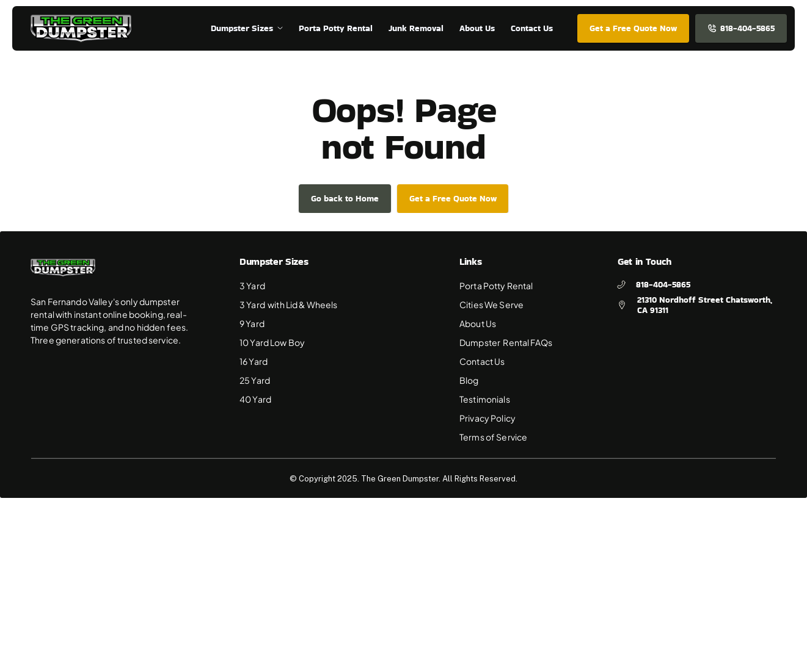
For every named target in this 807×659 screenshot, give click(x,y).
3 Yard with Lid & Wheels (288, 304)
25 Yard (254, 380)
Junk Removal (416, 28)
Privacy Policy (487, 417)
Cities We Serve (491, 304)
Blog (469, 380)
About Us (477, 323)
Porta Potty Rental (496, 285)
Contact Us (482, 361)
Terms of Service (493, 436)
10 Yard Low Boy (272, 342)
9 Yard (252, 323)
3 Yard (252, 285)
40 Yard (255, 399)
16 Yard (253, 361)
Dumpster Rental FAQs (505, 342)
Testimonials (484, 399)
